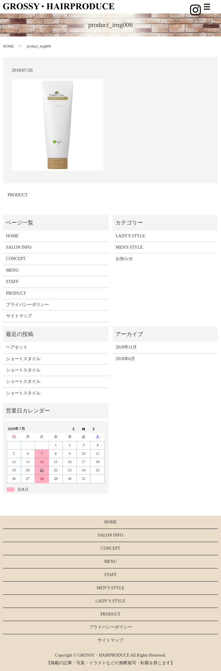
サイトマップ (19, 316)
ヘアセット (17, 347)
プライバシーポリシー (27, 304)
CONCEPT (16, 258)
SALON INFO (19, 247)
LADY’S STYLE (110, 601)
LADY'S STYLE (130, 236)
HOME (8, 46)
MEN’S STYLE (111, 588)
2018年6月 (125, 358)
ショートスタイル (23, 358)
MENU (12, 270)
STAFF (12, 281)
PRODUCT (18, 195)
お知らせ (124, 258)
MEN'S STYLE (129, 247)
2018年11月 (126, 347)
